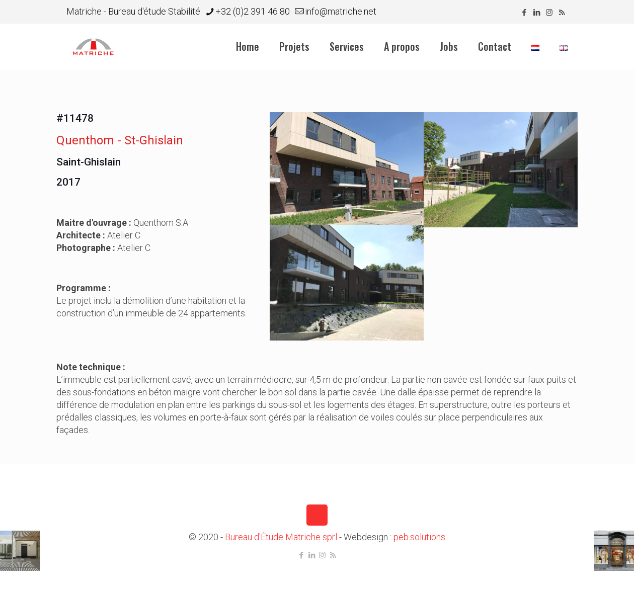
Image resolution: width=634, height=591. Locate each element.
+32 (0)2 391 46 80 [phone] (252, 11)
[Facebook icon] (524, 12)
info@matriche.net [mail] (340, 11)
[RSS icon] (562, 12)
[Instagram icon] (549, 12)
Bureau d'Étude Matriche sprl (281, 537)
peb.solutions (419, 537)
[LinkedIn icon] (536, 12)
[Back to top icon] (317, 515)
